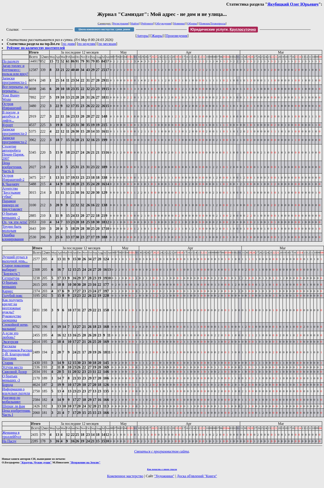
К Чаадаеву (10, 184)
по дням (69, 44)
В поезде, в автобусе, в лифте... (10, 116)
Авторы (142, 36)
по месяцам (107, 44)
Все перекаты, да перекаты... (15, 89)
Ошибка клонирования (13, 237)
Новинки (179, 23)
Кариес (7, 291)
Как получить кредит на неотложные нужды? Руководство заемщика (12, 310)
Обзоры (192, 23)
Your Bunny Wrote (11, 97)
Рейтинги (147, 23)
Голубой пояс (12, 295)
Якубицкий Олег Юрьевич (293, 4)
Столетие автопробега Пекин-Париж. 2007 (13, 152)
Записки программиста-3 (14, 131)
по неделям (86, 44)
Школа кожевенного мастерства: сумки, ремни (104, 29)
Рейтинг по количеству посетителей (36, 48)
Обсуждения (163, 23)
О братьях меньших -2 (11, 215)
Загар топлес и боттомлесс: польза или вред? (15, 70)
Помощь (205, 23)
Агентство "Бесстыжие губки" (11, 192)
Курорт (7, 125)
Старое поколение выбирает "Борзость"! (16, 269)
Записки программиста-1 (14, 80)
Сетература (10, 278)
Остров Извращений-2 (13, 177)
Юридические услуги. (223, 29)
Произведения (176, 36)
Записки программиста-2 (14, 140)
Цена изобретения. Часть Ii (12, 167)
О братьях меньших (9, 284)
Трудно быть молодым (11, 228)
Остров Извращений (11, 106)
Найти (135, 23)
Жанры (157, 36)
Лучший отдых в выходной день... (15, 259)
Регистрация (120, 23)
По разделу (10, 61)
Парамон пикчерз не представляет (12, 205)
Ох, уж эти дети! (14, 222)
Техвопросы (217, 23)
